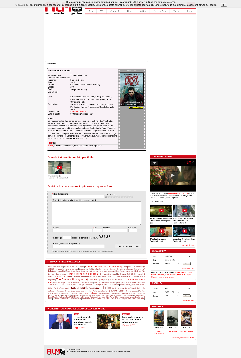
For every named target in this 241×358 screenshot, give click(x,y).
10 (129, 197)
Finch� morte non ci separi (74, 271)
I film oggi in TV (128, 330)
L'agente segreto (85, 273)
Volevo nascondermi (159, 332)
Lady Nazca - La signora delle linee (128, 276)
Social (189, 11)
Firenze (180, 275)
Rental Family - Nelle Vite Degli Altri (60, 302)
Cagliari (154, 277)
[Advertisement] (120, 38)
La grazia (58, 273)
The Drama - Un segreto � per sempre (79, 284)
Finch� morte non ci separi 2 (83, 278)
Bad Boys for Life (186, 331)
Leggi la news (79, 332)
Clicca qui (20, 5)
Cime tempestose (132, 295)
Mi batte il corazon (110, 303)
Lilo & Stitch (88, 300)
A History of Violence (70, 273)
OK (223, 5)
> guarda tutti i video (187, 245)
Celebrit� (115, 11)
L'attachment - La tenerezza (120, 298)
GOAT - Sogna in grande (68, 289)
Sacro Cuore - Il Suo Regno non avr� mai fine (82, 276)
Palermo (161, 275)
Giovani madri (78, 302)
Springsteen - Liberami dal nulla (82, 287)
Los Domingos (139, 300)
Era (101, 279)
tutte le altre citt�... (166, 277)
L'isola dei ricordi (138, 289)
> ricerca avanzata (188, 268)
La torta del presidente (107, 276)
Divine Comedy (125, 289)
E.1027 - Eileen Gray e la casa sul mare (124, 281)
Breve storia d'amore (55, 271)
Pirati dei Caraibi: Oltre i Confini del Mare (67, 303)
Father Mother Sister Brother (97, 295)
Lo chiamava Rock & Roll (126, 279)
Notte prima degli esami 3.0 (126, 287)
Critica (143, 11)
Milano (183, 272)
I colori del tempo (59, 287)
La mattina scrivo (110, 279)
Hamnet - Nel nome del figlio (113, 273)
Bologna (187, 275)
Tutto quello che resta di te (99, 302)
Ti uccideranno (75, 298)
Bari (167, 275)
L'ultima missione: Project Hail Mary (103, 271)
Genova (173, 275)
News (129, 11)
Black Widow (104, 281)
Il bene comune (77, 300)
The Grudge (172, 331)
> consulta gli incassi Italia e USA (183, 337)
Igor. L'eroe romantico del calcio (105, 287)
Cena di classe (90, 298)
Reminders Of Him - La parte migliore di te (71, 295)
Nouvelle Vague (104, 298)
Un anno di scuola (62, 281)
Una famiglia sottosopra (178, 193)
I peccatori (57, 300)
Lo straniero (114, 289)
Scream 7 (99, 303)
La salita (61, 276)
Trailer (50, 146)
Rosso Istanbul (127, 300)
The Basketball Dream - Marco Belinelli (107, 300)
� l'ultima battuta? (116, 295)
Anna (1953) (66, 300)
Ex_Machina (94, 281)
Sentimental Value (88, 303)
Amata (87, 302)
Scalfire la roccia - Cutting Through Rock (126, 293)
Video (176, 11)
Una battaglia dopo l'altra (132, 273)
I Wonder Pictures (78, 111)
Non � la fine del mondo (113, 284)
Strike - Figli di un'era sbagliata (58, 293)
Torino (189, 272)
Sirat (68, 287)
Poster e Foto (160, 11)
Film (91, 11)
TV (101, 11)
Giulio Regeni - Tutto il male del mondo (130, 303)
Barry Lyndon (96, 273)
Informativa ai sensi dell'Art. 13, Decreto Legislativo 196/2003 (88, 256)
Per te (112, 302)
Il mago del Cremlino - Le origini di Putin (93, 289)
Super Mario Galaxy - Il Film (91, 292)
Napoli (153, 275)
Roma (177, 272)
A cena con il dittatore (80, 281)
